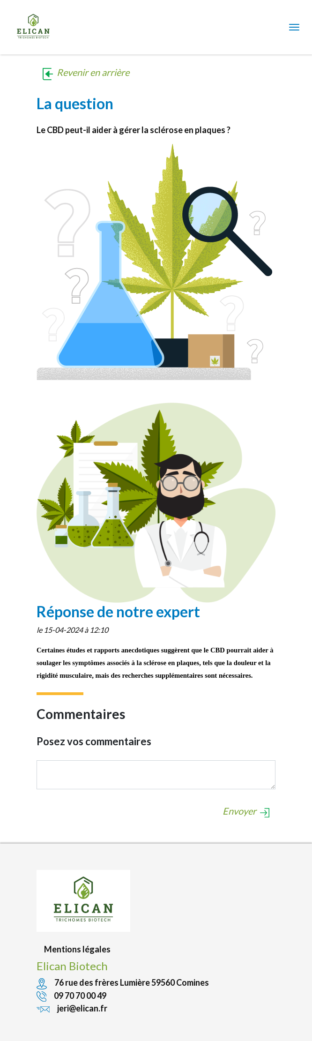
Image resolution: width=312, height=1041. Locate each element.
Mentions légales (77, 949)
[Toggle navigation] (294, 27)
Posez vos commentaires (94, 741)
